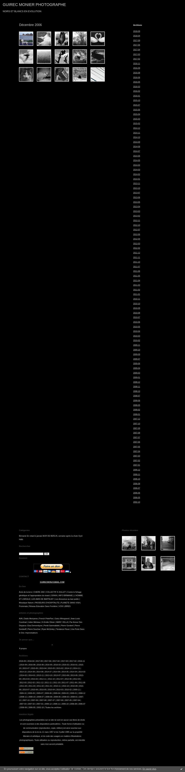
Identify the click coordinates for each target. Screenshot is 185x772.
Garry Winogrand (62, 619)
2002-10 (136, 502)
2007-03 (136, 456)
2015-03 (136, 119)
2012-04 (136, 239)
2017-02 (136, 59)
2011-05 (136, 276)
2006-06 (136, 493)
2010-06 (136, 322)
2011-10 (136, 262)
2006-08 (136, 484)
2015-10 (136, 100)
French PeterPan (46, 619)
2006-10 (136, 479)
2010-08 (136, 313)
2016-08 (136, 73)
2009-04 (136, 368)
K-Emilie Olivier (48, 622)
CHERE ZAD (39, 592)
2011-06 (136, 271)
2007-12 (136, 419)
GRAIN (54, 595)
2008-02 (136, 410)
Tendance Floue (62, 629)
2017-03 (136, 54)
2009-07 (136, 359)
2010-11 (136, 299)
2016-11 (136, 64)
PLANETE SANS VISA (70, 603)
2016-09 (136, 68)
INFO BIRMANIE (66, 595)
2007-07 (136, 437)
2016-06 (136, 77)
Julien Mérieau (34, 622)
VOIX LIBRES (65, 606)
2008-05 (136, 405)
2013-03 (136, 211)
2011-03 (136, 285)
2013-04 (136, 207)
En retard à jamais (34, 536)
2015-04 (136, 114)
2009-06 (136, 364)
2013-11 (136, 184)
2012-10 (136, 225)
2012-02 (136, 248)
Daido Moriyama (31, 619)
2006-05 (136, 498)
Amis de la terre (25, 592)
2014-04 (136, 165)
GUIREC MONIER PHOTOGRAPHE (34, 4)
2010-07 (136, 317)
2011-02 (136, 290)
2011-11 (136, 257)
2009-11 (136, 345)
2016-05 (136, 82)
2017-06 (136, 45)
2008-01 (136, 414)
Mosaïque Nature (26, 603)
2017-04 (136, 50)
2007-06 (136, 442)
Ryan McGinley (48, 629)
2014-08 (136, 147)
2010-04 (136, 331)
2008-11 (136, 387)
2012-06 (136, 234)
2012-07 (136, 230)
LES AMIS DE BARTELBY (42, 599)
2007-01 (136, 465)
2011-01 (136, 294)
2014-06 (136, 156)
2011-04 (136, 281)
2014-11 (136, 133)
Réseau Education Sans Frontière (43, 606)
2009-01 (136, 377)
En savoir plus (149, 769)
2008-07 (136, 396)
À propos (23, 649)
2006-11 (136, 474)
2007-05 (136, 447)
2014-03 (136, 170)
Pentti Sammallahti (51, 626)
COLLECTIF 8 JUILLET (56, 592)
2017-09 (136, 40)
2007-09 (136, 428)
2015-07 (136, 105)
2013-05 (136, 202)
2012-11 (136, 220)
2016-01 (136, 96)
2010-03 (136, 336)
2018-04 (136, 36)
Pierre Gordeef (67, 626)
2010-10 (136, 304)
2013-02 (136, 216)
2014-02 (136, 174)
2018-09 (136, 31)
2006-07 (136, 488)
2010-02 (136, 340)
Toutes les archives (53, 708)
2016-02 (136, 91)
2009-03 (136, 373)
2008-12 (136, 382)
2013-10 (136, 188)
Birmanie (22, 536)
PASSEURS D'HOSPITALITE (47, 603)
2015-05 (136, 110)
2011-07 (136, 267)
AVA (20, 619)
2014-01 (136, 179)
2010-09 (136, 308)
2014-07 (136, 151)
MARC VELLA (62, 622)
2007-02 (136, 461)
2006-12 (136, 470)
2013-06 (136, 197)
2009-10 (136, 350)
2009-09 (136, 354)
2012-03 (136, 244)
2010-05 (136, 327)
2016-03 (136, 87)
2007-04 (136, 451)
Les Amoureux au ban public (67, 599)
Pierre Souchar (34, 629)
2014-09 (136, 142)
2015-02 (136, 123)
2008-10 (136, 391)
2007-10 (136, 424)
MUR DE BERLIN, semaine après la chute (60, 536)
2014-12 (136, 128)
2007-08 (136, 433)
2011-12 (136, 253)
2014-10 (136, 137)
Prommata (23, 606)
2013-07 (136, 193)
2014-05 (136, 160)
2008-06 (136, 401)
